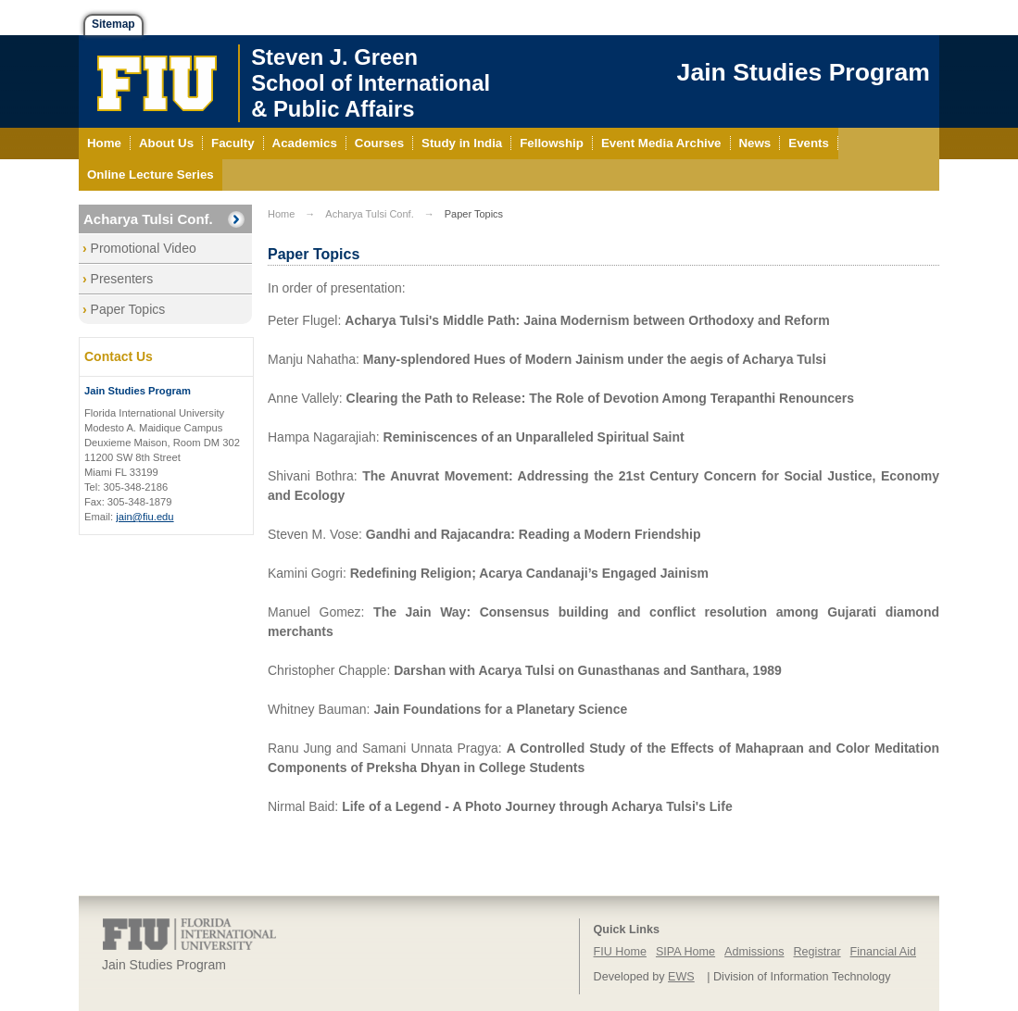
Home (281, 213)
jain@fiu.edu (144, 516)
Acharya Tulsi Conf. (148, 219)
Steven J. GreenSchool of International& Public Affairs (370, 82)
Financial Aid (883, 951)
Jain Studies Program (803, 72)
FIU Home (620, 951)
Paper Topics (128, 309)
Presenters (122, 278)
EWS (681, 976)
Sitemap (113, 24)
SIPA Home (685, 951)
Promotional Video (143, 248)
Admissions (754, 951)
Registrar (817, 951)
